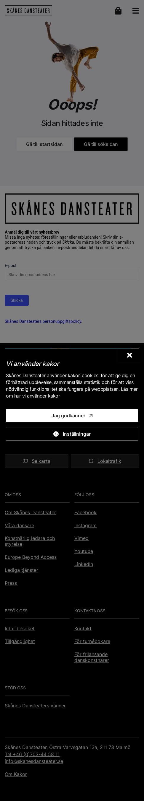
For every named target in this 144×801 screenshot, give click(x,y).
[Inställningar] (72, 434)
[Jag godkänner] (72, 415)
